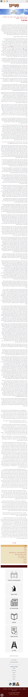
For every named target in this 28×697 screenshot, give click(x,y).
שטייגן (21, 17)
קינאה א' (24, 561)
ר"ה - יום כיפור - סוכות (22, 556)
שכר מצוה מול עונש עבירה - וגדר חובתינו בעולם (17, 552)
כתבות (14, 17)
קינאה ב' (24, 559)
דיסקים (14, 677)
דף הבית (25, 17)
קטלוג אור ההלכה (14, 666)
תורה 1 (25, 551)
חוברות (14, 672)
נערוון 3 (24, 20)
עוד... (25, 546)
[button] (7, 1)
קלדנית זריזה (14, 660)
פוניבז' (17, 18)
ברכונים (14, 674)
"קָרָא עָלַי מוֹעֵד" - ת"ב (22, 557)
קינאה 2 (24, 562)
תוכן (18, 17)
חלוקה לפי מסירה (23, 18)
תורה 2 (25, 549)
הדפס (13, 543)
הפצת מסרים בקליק (14, 662)
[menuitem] (14, 575)
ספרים (14, 668)
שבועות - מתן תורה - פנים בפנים (20, 554)
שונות (14, 679)
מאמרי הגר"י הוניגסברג (7, 17)
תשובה (25, 547)
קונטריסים (14, 670)
